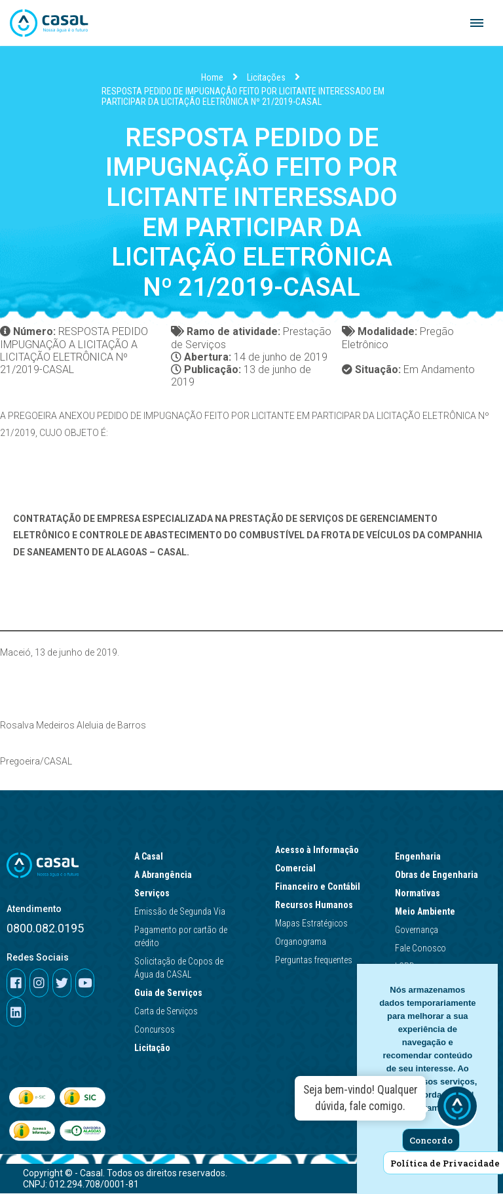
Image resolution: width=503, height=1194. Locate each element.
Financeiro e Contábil (321, 887)
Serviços (152, 893)
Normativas (421, 893)
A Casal (152, 857)
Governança (416, 930)
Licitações (266, 77)
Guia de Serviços (171, 993)
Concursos (154, 1030)
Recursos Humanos (317, 905)
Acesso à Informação (320, 850)
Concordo (431, 1140)
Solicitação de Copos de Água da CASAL (178, 968)
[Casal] (49, 23)
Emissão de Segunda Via (179, 912)
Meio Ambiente (428, 912)
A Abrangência (166, 875)
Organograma (300, 942)
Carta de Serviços (166, 1011)
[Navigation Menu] (476, 22)
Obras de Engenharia (440, 875)
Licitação (155, 1048)
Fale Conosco (420, 949)
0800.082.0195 (45, 929)
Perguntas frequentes (313, 960)
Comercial (298, 868)
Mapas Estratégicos (311, 924)
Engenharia (421, 857)
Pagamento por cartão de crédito (180, 937)
